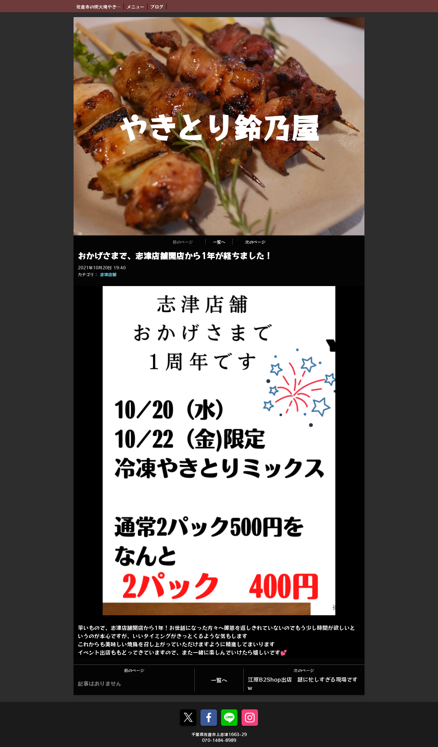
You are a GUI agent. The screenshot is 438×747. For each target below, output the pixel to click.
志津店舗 (108, 274)
